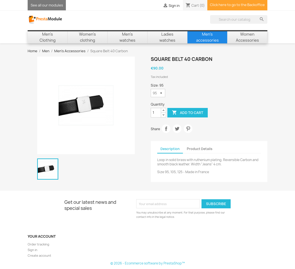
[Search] (238, 19)
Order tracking (38, 244)
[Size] (158, 93)
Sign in (32, 250)
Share (166, 128)
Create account (39, 255)
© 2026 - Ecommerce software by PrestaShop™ (147, 263)
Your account (42, 236)
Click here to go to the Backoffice (237, 4)
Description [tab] (170, 149)
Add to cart (187, 113)
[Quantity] (156, 112)
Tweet (177, 128)
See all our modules (47, 5)
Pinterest (188, 128)
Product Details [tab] (199, 149)
